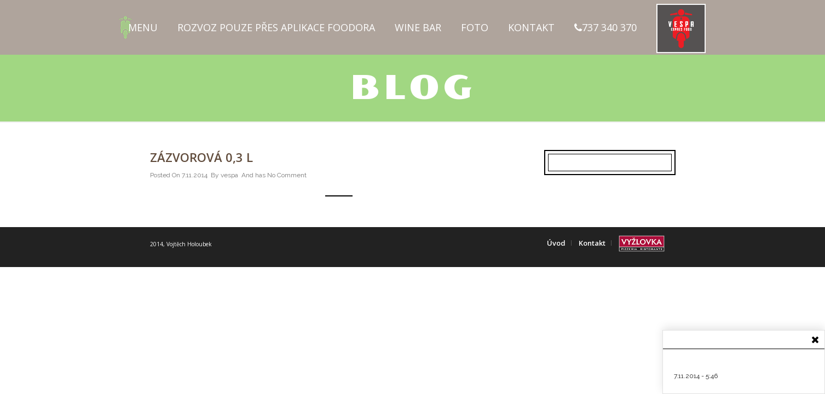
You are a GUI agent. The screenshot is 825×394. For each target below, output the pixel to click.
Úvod (556, 243)
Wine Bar (418, 27)
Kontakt (531, 27)
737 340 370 (605, 27)
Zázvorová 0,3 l (201, 157)
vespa (229, 175)
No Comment (287, 175)
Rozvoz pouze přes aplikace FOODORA (276, 27)
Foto (474, 27)
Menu (143, 27)
